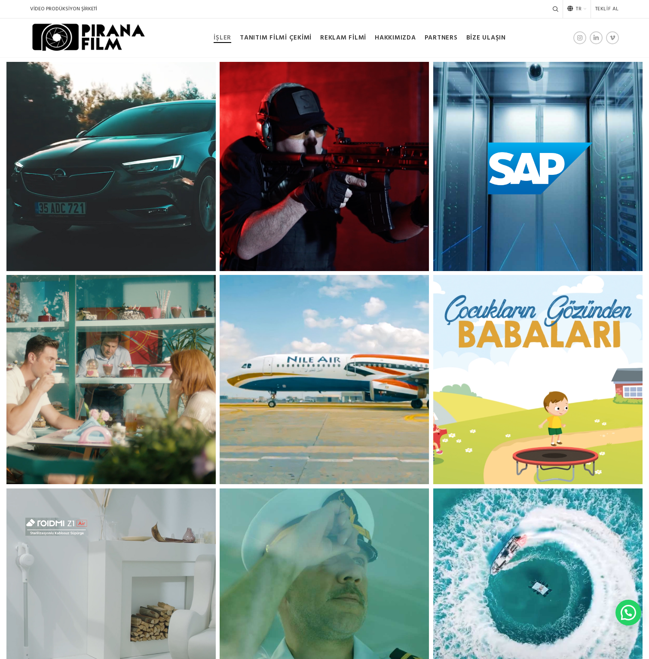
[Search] (555, 9)
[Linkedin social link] (596, 37)
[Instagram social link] (579, 37)
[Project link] (111, 166)
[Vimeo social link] (612, 37)
